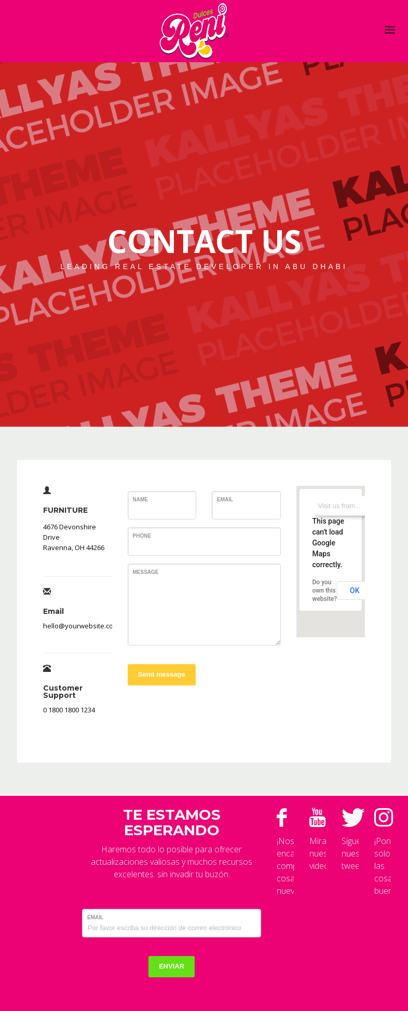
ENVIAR (171, 966)
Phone (142, 536)
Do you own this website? (324, 590)
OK (355, 590)
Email (225, 499)
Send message (161, 674)
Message (146, 572)
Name (140, 499)
